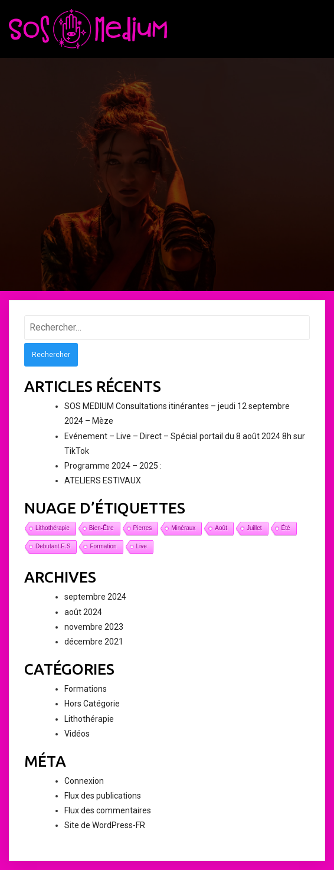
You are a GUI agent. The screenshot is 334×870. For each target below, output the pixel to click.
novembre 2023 (93, 627)
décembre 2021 (93, 641)
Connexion (84, 781)
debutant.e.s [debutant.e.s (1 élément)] (52, 546)
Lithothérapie (89, 719)
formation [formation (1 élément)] (103, 546)
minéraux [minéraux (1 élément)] (183, 528)
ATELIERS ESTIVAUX (102, 480)
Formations (85, 689)
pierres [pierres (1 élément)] (142, 528)
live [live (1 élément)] (141, 546)
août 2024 (83, 612)
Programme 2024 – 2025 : (113, 465)
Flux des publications (102, 795)
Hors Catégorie (92, 703)
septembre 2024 (95, 596)
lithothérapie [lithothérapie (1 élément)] (52, 528)
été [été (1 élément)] (285, 528)
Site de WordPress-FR (104, 825)
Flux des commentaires (107, 810)
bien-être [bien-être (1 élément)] (101, 528)
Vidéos (77, 733)
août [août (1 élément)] (221, 528)
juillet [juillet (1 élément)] (254, 528)
